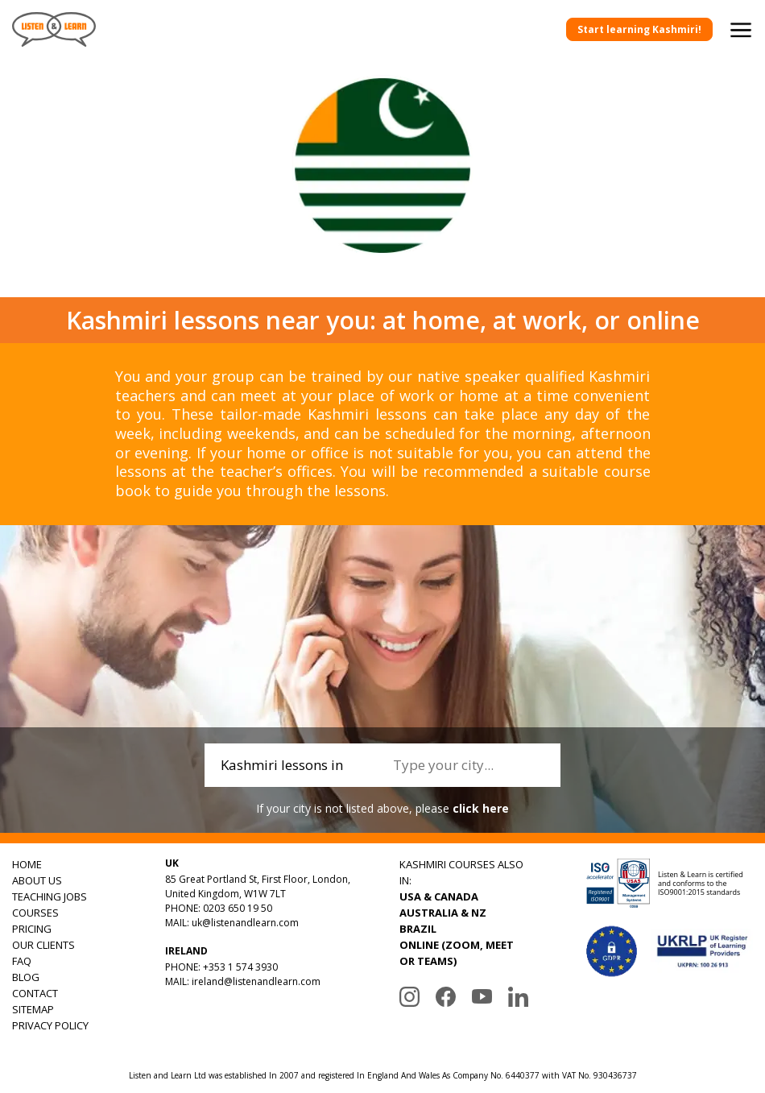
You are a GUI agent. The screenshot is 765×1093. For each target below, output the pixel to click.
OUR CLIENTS (43, 945)
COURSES (35, 912)
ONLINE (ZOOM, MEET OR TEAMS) (456, 953)
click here (481, 808)
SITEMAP (33, 1009)
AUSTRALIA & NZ (442, 912)
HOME (27, 864)
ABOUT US (37, 880)
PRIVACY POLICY (50, 1025)
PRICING (32, 928)
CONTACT (35, 993)
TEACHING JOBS (49, 896)
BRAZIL (417, 928)
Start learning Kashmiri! (639, 29)
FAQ (21, 961)
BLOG (25, 977)
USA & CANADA (438, 896)
